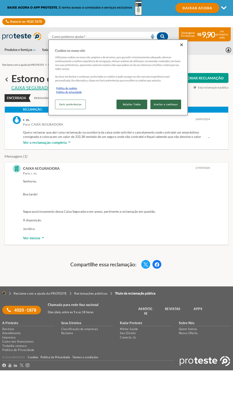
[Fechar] (182, 45)
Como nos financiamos (18, 341)
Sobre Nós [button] (187, 323)
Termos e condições (85, 357)
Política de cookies (66, 88)
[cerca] (93, 36)
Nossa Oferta (188, 333)
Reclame (67, 333)
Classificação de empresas (79, 329)
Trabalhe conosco (14, 346)
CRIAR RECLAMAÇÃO (205, 78)
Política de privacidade (69, 92)
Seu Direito (128, 333)
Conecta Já (128, 337)
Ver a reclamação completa (47, 142)
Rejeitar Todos (132, 104)
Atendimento (11, 333)
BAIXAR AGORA (197, 8)
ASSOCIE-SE (146, 311)
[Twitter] (22, 365)
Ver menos (34, 238)
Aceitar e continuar (166, 104)
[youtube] (10, 365)
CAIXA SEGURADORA (34, 87)
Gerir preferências (70, 104)
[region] (118, 77)
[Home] (4, 293)
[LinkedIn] (16, 365)
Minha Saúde (129, 329)
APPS (198, 309)
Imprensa (8, 337)
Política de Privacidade (18, 350)
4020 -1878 (21, 310)
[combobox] (108, 36)
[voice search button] (151, 36)
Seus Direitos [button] (71, 323)
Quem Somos (188, 329)
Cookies (33, 357)
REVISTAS (173, 309)
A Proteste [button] (10, 323)
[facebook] (4, 365)
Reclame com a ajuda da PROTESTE (23, 64)
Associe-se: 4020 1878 (24, 21)
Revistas (8, 329)
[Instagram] (28, 365)
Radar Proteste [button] (131, 323)
